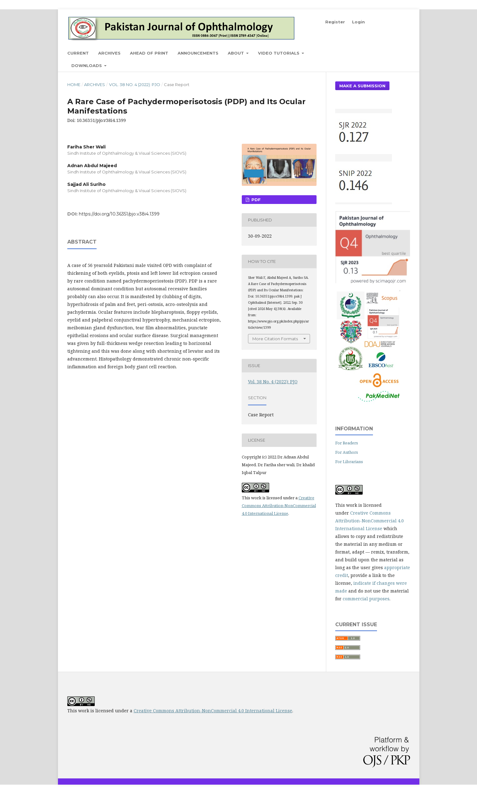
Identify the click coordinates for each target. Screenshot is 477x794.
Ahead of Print (149, 53)
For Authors (346, 452)
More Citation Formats (275, 338)
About (236, 53)
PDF (255, 199)
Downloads (87, 65)
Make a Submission (362, 85)
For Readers (346, 443)
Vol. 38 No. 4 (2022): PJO (134, 84)
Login (358, 21)
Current (78, 53)
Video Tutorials (279, 53)
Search (395, 53)
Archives (109, 53)
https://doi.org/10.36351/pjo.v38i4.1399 (119, 214)
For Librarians (349, 461)
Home (73, 84)
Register (335, 21)
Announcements (198, 53)
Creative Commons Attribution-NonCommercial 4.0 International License (279, 505)
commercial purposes (366, 599)
